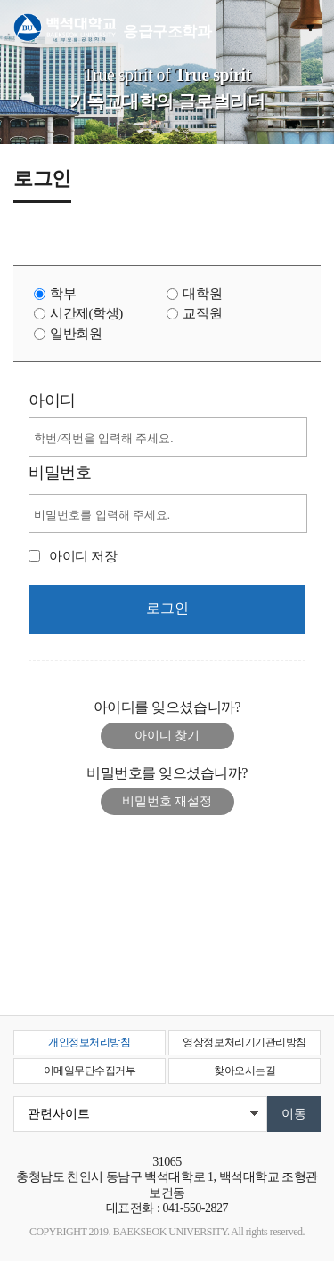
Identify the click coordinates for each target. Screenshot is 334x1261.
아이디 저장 (83, 556)
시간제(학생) (86, 313)
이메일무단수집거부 (90, 1070)
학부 (63, 294)
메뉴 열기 (307, 28)
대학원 (202, 294)
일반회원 (76, 334)
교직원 (202, 313)
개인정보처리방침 (89, 1042)
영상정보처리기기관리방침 (244, 1042)
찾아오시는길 (244, 1070)
